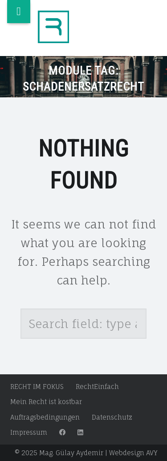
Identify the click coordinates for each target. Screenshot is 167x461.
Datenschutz (112, 417)
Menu (18, 11)
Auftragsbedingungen (45, 417)
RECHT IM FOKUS (37, 386)
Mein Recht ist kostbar (46, 401)
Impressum (28, 432)
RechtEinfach (97, 386)
